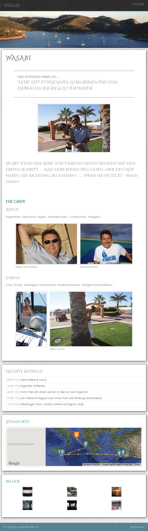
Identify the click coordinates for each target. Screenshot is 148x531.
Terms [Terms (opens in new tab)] (137, 465)
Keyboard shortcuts (91, 465)
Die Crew (15, 201)
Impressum (137, 527)
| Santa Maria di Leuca (26, 379)
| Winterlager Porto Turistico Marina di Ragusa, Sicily (45, 404)
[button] (119, 453)
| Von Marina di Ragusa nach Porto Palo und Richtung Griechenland (54, 398)
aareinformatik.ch (28, 527)
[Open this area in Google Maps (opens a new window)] (14, 463)
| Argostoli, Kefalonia (26, 386)
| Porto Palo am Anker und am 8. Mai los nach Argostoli (47, 392)
